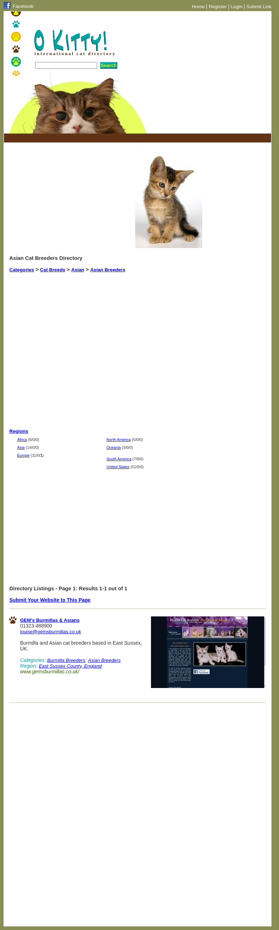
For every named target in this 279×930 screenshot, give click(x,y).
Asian (77, 269)
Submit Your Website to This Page (49, 600)
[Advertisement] (93, 138)
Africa (22, 439)
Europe (23, 455)
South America (119, 459)
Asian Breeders (108, 269)
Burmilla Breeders (66, 660)
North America (119, 439)
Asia (21, 447)
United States (118, 467)
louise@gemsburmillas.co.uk (50, 631)
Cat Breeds (52, 269)
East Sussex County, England (70, 666)
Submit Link (258, 6)
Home (198, 6)
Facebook (23, 6)
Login (236, 6)
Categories (21, 269)
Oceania (114, 447)
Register (218, 6)
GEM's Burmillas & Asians (50, 620)
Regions (18, 431)
